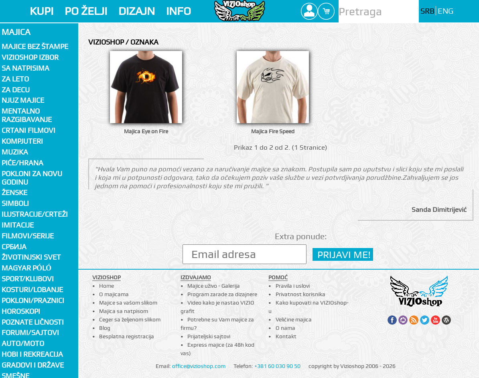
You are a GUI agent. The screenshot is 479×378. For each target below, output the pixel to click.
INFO (178, 11)
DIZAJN (136, 11)
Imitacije (18, 225)
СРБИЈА (14, 246)
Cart (326, 11)
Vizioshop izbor (30, 57)
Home (106, 285)
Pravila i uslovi (293, 285)
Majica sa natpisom (123, 311)
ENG (445, 11)
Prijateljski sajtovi (208, 336)
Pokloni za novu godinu (32, 177)
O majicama (114, 294)
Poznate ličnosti (33, 322)
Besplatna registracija (126, 336)
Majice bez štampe (35, 46)
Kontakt (286, 336)
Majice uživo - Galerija (213, 285)
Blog (104, 328)
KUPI (41, 11)
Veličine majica (294, 319)
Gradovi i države (33, 365)
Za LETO (15, 79)
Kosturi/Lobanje (32, 289)
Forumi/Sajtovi (30, 332)
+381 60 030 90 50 (277, 366)
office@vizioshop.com (198, 366)
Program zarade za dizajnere (222, 294)
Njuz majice (23, 100)
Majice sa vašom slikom (128, 302)
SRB (427, 11)
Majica (16, 32)
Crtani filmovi (28, 130)
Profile (309, 11)
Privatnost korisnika (300, 294)
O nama (285, 328)
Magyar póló (26, 268)
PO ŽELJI (86, 11)
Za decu (16, 89)
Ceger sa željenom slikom (129, 319)
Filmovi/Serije (28, 236)
